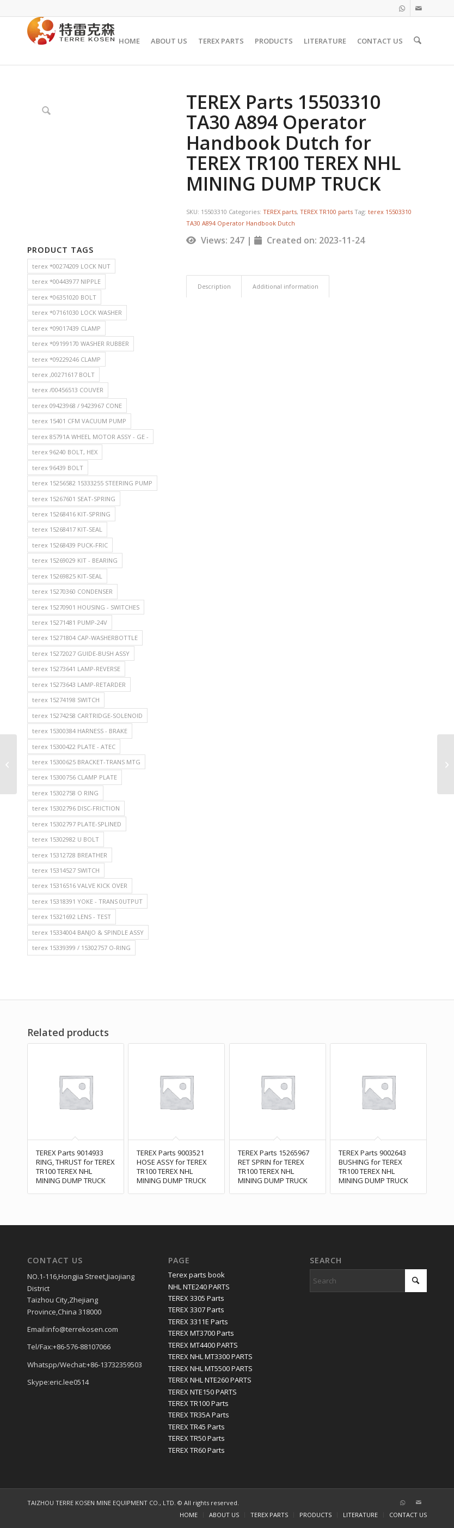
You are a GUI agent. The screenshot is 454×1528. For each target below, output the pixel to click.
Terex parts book (196, 1275)
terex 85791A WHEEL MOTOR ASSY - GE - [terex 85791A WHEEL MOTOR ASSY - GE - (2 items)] (90, 437)
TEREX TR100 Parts (198, 1403)
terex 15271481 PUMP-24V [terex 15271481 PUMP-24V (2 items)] (69, 622)
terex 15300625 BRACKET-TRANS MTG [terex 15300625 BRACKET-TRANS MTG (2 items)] (86, 762)
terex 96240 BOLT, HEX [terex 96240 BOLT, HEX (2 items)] (64, 452)
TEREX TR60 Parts (196, 1450)
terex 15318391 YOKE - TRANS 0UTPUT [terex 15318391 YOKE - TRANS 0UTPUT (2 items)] (87, 901)
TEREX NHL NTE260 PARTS (209, 1380)
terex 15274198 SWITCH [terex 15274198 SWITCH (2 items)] (66, 700)
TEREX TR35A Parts (198, 1415)
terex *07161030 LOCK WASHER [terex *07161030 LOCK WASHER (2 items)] (77, 312)
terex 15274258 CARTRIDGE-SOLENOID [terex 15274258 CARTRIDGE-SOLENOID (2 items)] (87, 715)
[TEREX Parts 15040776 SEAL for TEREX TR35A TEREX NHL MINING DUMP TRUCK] (445, 764)
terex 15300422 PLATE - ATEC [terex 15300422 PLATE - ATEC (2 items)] (73, 746)
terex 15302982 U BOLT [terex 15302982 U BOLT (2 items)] (65, 839)
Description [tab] (214, 286)
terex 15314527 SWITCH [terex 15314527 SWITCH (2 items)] (66, 870)
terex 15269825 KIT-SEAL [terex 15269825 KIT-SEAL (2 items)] (67, 576)
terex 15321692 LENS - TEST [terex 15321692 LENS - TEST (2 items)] (71, 916)
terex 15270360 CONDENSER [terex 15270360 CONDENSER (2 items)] (72, 591)
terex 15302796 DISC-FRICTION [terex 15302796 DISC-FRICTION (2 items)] (76, 808)
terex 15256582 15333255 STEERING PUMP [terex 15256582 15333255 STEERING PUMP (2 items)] (92, 483)
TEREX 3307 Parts (196, 1309)
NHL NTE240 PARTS (199, 1287)
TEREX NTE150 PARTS (202, 1392)
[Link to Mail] (418, 8)
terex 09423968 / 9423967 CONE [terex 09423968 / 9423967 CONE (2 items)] (77, 405)
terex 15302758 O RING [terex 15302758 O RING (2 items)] (65, 793)
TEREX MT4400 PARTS (203, 1345)
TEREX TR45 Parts (196, 1427)
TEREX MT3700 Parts (201, 1333)
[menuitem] (130, 41)
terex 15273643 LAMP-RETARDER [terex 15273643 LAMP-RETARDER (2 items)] (79, 684)
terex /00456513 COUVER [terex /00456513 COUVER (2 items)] (67, 390)
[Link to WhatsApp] (402, 8)
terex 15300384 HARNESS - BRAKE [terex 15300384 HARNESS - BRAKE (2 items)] (79, 731)
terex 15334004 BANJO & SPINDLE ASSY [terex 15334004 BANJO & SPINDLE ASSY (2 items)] (88, 932)
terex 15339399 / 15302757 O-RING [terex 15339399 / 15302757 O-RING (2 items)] (81, 947)
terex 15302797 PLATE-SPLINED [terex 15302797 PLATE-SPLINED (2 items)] (76, 824)
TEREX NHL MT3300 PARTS (210, 1356)
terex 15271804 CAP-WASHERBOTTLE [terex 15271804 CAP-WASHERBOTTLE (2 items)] (85, 638)
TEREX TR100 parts (326, 212)
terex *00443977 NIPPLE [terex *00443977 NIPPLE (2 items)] (66, 281)
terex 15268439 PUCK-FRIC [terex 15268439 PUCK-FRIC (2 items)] (70, 545)
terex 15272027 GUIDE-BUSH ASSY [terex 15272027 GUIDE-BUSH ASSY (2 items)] (81, 653)
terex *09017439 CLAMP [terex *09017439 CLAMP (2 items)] (66, 328)
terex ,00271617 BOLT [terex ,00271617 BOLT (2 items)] (63, 374)
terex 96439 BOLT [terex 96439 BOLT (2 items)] (57, 468)
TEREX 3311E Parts (198, 1321)
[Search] (418, 41)
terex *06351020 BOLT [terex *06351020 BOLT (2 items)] (64, 297)
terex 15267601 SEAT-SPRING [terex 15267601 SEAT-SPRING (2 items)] (73, 499)
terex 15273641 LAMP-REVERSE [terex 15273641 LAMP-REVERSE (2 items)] (76, 669)
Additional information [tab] (285, 286)
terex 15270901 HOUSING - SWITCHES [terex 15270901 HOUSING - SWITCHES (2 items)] (85, 607)
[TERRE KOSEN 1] (70, 41)
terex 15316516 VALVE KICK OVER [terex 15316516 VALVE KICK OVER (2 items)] (79, 885)
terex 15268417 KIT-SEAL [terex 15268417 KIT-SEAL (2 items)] (67, 529)
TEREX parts (280, 212)
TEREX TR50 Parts (196, 1438)
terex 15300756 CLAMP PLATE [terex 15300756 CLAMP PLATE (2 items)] (74, 777)
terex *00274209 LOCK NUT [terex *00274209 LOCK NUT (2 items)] (71, 266)
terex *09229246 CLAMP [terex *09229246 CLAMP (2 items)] (66, 359)
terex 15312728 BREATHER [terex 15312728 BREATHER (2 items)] (69, 855)
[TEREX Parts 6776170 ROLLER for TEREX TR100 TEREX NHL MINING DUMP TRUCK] (8, 764)
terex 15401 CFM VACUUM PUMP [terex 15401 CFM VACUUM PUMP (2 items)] (79, 421)
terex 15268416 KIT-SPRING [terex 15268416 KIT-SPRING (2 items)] (71, 514)
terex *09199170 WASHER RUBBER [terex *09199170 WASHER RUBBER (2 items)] (80, 343)
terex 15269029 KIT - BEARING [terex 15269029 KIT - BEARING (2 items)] (75, 560)
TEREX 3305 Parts (196, 1298)
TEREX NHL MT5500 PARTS (210, 1368)
